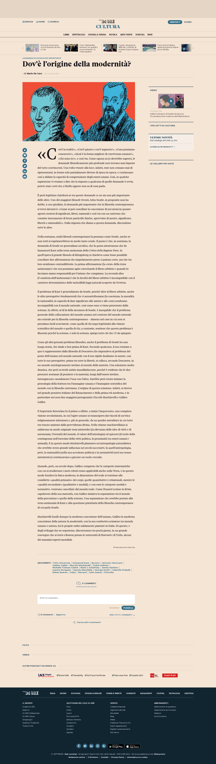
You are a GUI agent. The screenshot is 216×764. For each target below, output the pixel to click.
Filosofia (109, 572)
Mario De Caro (34, 73)
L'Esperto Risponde (117, 707)
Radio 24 (26, 710)
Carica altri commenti (87, 622)
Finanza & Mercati (93, 693)
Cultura (108, 26)
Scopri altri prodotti (162, 147)
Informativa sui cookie (137, 757)
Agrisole (69, 732)
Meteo (112, 720)
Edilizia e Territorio (73, 720)
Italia (73, 572)
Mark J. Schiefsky (90, 567)
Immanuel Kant (81, 563)
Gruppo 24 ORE (28, 707)
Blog (112, 716)
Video (153, 90)
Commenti (130, 693)
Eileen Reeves (60, 572)
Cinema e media (97, 34)
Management (146, 693)
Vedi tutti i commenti (122, 615)
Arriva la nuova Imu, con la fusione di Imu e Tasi (50, 47)
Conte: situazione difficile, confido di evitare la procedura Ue (128, 48)
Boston (96, 563)
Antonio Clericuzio (112, 563)
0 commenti (86, 583)
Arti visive (126, 34)
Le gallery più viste (162, 163)
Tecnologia (174, 693)
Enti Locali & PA (72, 716)
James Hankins (110, 567)
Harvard (82, 572)
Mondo (63, 693)
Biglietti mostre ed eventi (120, 729)
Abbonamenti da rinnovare (165, 710)
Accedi (188, 22)
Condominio (71, 723)
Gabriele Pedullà (121, 570)
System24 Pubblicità (30, 723)
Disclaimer (114, 608)
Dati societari (71, 754)
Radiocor (157, 713)
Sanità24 (70, 729)
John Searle (95, 572)
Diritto (68, 710)
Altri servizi (114, 732)
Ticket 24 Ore (27, 726)
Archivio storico (160, 716)
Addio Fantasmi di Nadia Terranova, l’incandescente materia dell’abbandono (170, 115)
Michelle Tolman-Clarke (65, 567)
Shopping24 (27, 720)
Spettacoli (78, 34)
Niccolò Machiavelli (80, 565)
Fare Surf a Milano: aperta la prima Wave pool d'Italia (168, 47)
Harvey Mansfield (83, 570)
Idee (150, 34)
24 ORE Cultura (28, 716)
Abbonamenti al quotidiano (165, 707)
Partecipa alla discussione (86, 587)
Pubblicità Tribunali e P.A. (120, 723)
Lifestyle (189, 693)
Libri (66, 34)
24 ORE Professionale (30, 713)
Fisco (68, 707)
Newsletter (114, 713)
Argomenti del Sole (117, 710)
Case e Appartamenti (118, 726)
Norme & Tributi (114, 693)
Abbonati (175, 22)
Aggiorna (60, 615)
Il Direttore (93, 757)
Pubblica (128, 608)
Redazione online (77, 757)
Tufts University (61, 563)
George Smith (102, 570)
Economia (75, 693)
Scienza (139, 34)
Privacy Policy (117, 757)
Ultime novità (161, 137)
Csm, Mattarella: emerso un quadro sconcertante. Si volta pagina (89, 48)
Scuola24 (70, 726)
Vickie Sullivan (101, 565)
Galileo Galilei (60, 565)
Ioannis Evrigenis (61, 570)
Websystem (159, 754)
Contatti (104, 757)
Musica (113, 34)
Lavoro (69, 713)
